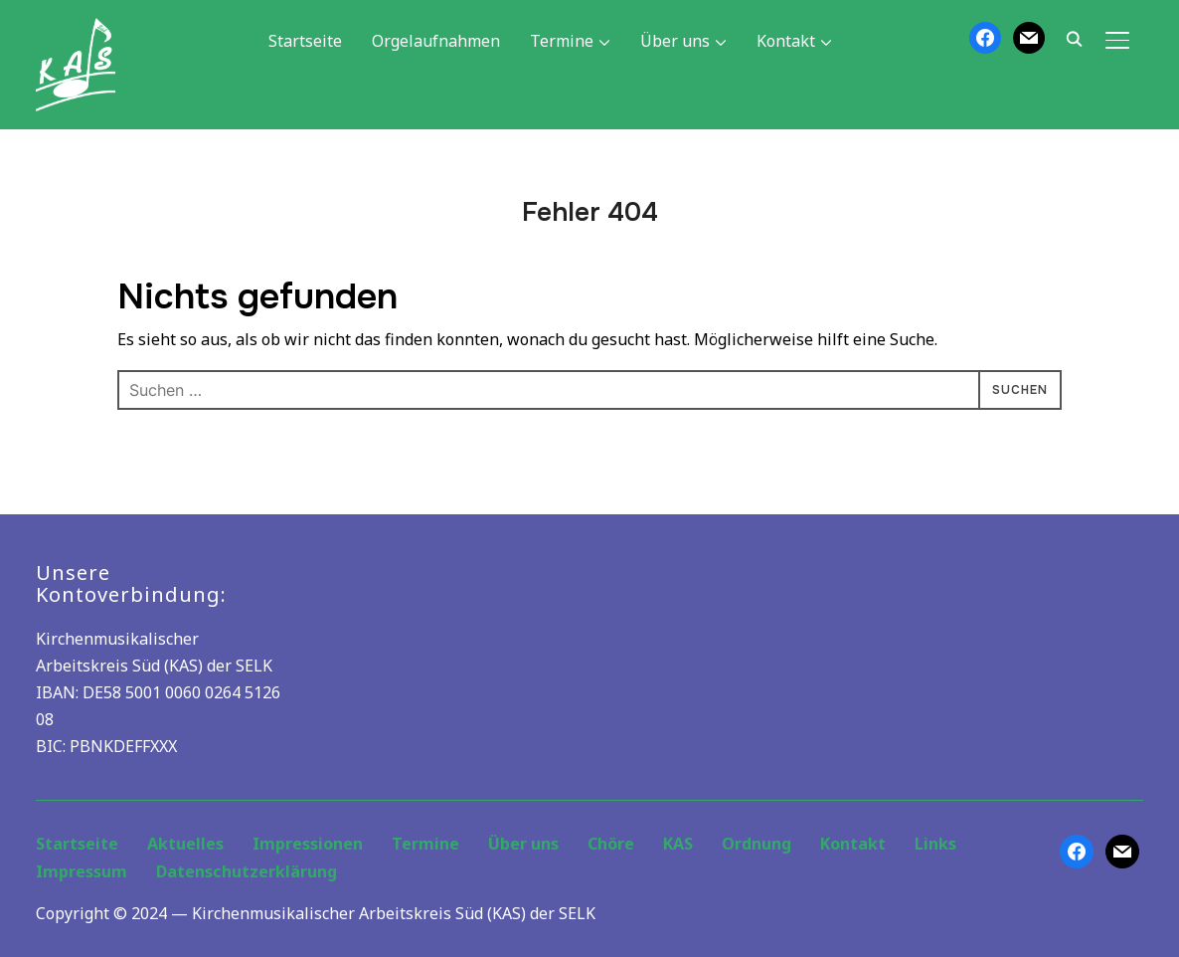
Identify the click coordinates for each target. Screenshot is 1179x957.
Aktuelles (185, 844)
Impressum (81, 871)
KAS (678, 844)
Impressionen (308, 844)
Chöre (611, 844)
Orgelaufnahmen (436, 41)
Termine (561, 41)
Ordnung (756, 844)
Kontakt (786, 41)
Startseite (305, 41)
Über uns (675, 41)
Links (935, 844)
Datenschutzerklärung (246, 871)
